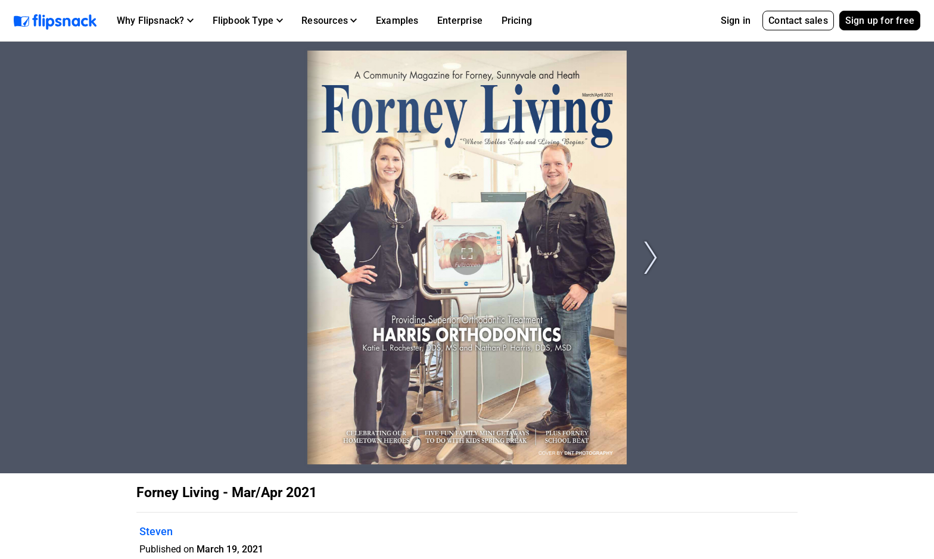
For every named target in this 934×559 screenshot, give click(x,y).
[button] (155, 20)
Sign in (736, 20)
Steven (156, 531)
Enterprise (459, 20)
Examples (397, 20)
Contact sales (798, 20)
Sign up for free (879, 20)
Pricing (517, 20)
